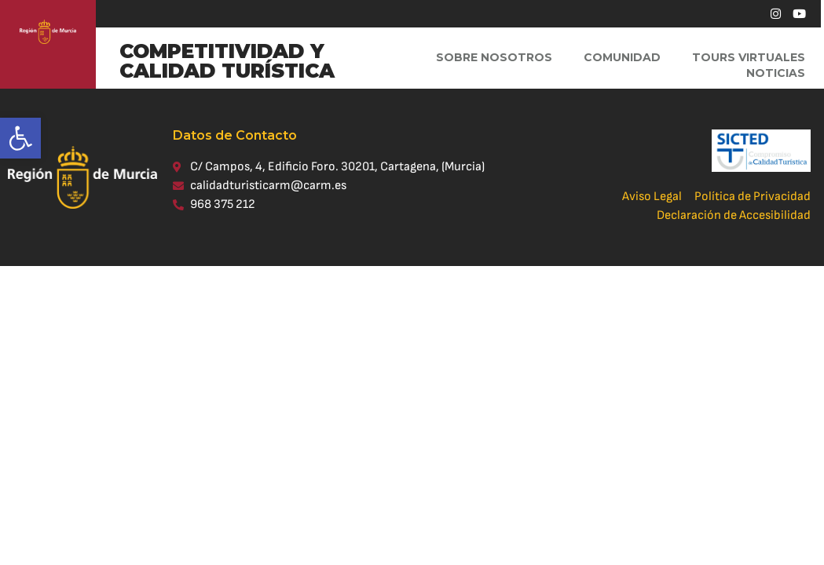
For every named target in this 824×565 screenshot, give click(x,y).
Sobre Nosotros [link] (494, 57)
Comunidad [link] (622, 57)
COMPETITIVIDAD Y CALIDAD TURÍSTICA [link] (227, 60)
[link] (20, 138)
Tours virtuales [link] (748, 57)
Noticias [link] (775, 73)
